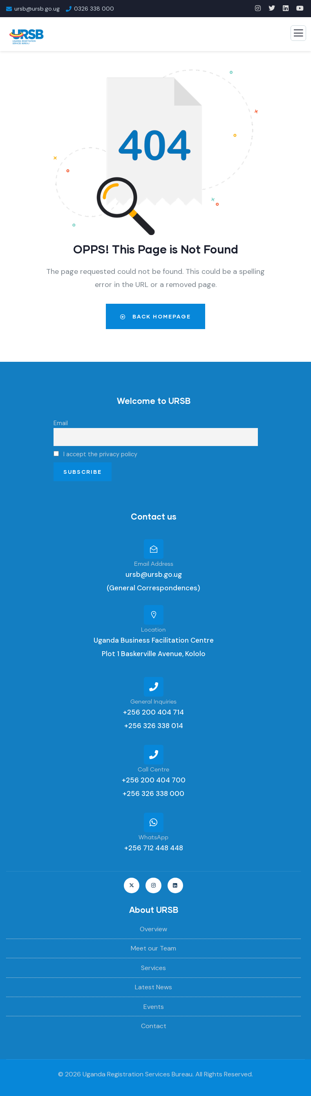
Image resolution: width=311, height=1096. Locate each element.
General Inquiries (153, 702)
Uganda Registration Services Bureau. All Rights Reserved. (168, 1074)
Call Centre (153, 770)
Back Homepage (155, 316)
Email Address (153, 564)
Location (153, 630)
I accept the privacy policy (95, 454)
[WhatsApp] (153, 822)
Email (61, 423)
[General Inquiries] (153, 687)
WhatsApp (153, 837)
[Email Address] (153, 549)
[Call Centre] (153, 754)
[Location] (153, 615)
